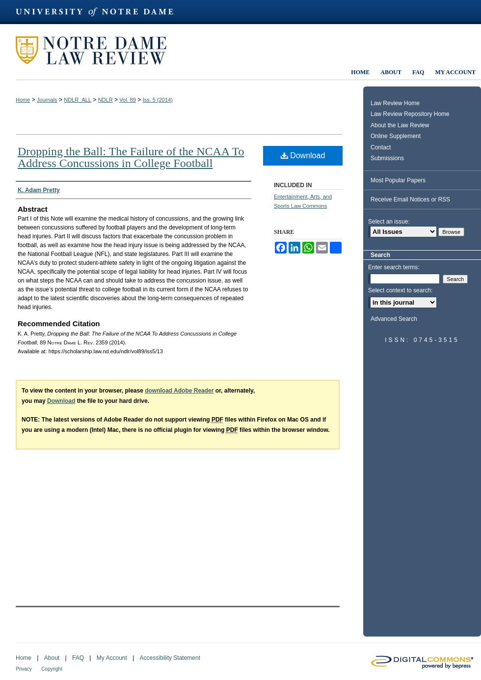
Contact (381, 147)
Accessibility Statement (170, 657)
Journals (47, 100)
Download (303, 155)
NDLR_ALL (77, 100)
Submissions (387, 158)
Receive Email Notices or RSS (410, 199)
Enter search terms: (394, 267)
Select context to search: (400, 290)
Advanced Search (394, 318)
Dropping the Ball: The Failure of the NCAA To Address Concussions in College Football (131, 157)
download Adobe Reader (179, 390)
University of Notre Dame (99, 12)
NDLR (105, 100)
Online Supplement (396, 136)
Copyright (51, 669)
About (51, 657)
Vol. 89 (127, 100)
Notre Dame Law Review (98, 50)
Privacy (24, 669)
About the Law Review (400, 125)
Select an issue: (389, 221)
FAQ (78, 657)
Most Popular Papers (398, 180)
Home (23, 100)
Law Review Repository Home (410, 114)
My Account (112, 657)
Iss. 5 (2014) (158, 100)
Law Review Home (395, 103)
